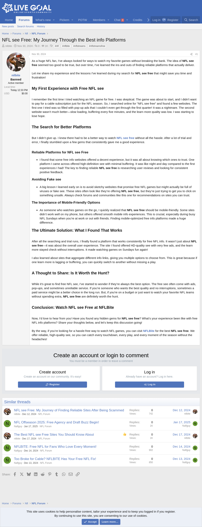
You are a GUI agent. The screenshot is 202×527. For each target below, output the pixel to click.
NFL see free (125, 138)
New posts (8, 26)
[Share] (191, 54)
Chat (119, 20)
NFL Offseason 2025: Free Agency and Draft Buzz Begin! (56, 422)
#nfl (57, 46)
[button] (54, 20)
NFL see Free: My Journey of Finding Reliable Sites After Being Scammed (69, 410)
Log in (151, 384)
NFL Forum (44, 414)
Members (99, 20)
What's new (43, 20)
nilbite (8, 45)
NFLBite (148, 330)
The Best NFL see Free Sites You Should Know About (54, 434)
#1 (196, 54)
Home (9, 20)
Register (54, 384)
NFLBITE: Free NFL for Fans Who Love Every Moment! (55, 447)
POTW (82, 20)
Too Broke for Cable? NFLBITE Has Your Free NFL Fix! (55, 459)
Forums (24, 20)
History (41, 26)
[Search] (191, 20)
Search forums (25, 26)
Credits (137, 20)
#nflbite (66, 46)
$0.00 (25, 93)
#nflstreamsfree (97, 46)
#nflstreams (79, 46)
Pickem (64, 20)
